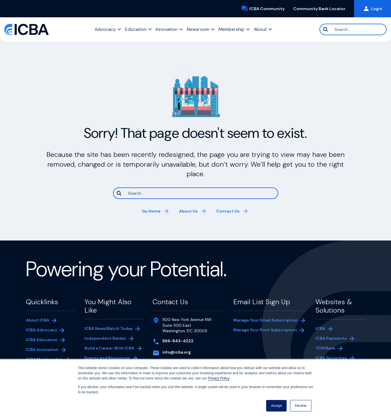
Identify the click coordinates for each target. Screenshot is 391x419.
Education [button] (135, 29)
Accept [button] (276, 406)
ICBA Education (42, 339)
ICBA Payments (334, 339)
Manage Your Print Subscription (265, 330)
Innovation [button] (167, 29)
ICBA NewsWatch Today (108, 328)
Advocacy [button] (105, 29)
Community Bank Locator (321, 8)
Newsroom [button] (198, 29)
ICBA (320, 328)
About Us (188, 211)
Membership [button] (232, 29)
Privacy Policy (218, 378)
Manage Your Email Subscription (265, 320)
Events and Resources (107, 357)
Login (372, 8)
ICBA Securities (331, 357)
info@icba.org (176, 352)
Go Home (151, 211)
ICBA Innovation (42, 349)
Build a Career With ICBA (109, 348)
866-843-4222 (177, 340)
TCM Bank (334, 348)
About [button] (260, 29)
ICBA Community (265, 8)
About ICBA (37, 320)
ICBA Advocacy (41, 329)
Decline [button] (301, 406)
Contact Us (228, 211)
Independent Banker (105, 339)
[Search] (353, 29)
